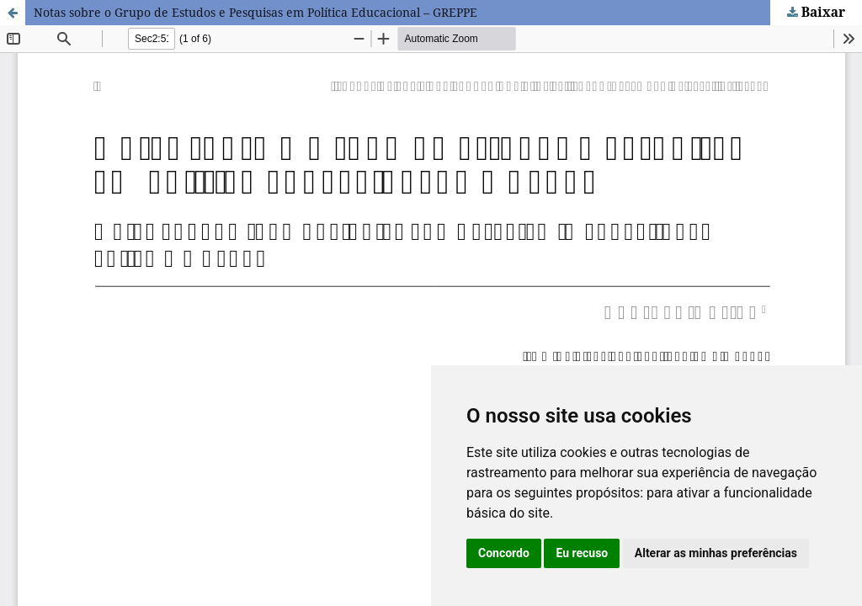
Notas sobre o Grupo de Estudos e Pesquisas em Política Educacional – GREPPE (255, 12)
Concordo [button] (503, 553)
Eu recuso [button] (582, 553)
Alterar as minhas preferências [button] (716, 553)
